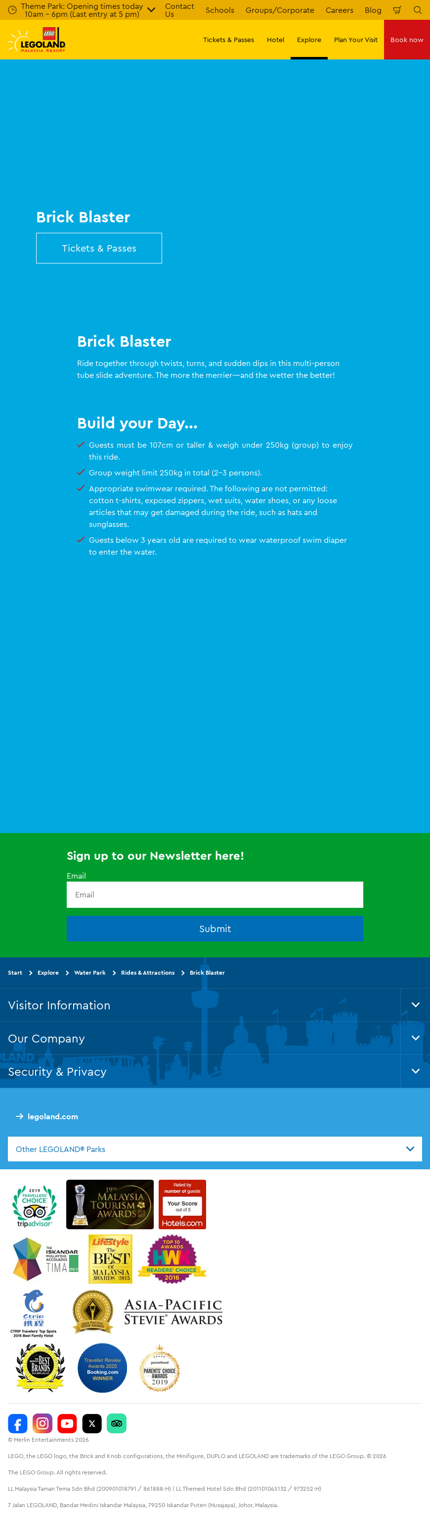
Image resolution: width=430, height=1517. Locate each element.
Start (15, 972)
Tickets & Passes (99, 248)
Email (76, 876)
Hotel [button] (275, 39)
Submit (215, 928)
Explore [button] (309, 39)
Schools (220, 10)
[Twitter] (92, 1423)
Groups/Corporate (280, 10)
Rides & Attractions (147, 972)
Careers (339, 10)
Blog (373, 10)
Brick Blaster (207, 972)
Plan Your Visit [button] (356, 39)
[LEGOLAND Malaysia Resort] (18, 1423)
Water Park (90, 972)
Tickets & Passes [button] (228, 39)
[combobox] (215, 1149)
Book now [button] (407, 39)
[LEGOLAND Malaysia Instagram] (42, 1423)
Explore (48, 972)
